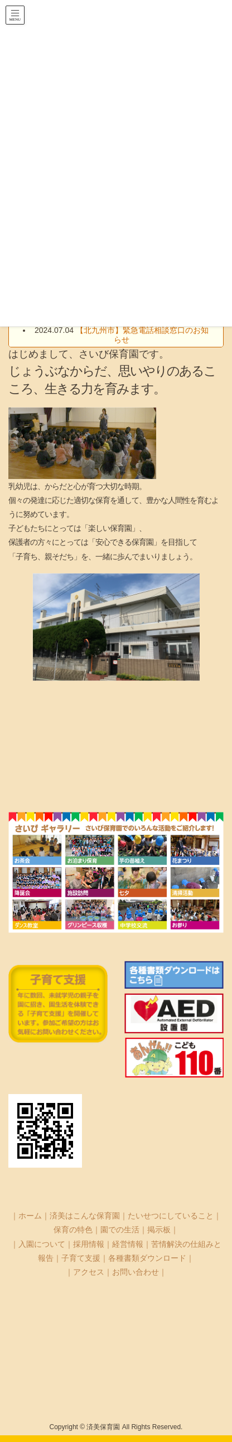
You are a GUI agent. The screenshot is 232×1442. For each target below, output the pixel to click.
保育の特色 (73, 1229)
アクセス (88, 1271)
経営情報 (127, 1244)
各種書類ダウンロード (147, 1258)
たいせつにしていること (171, 1215)
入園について (41, 1244)
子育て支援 (80, 1258)
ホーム (30, 1215)
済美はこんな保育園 (85, 1215)
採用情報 (88, 1244)
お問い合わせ (135, 1271)
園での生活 (119, 1229)
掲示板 (159, 1229)
